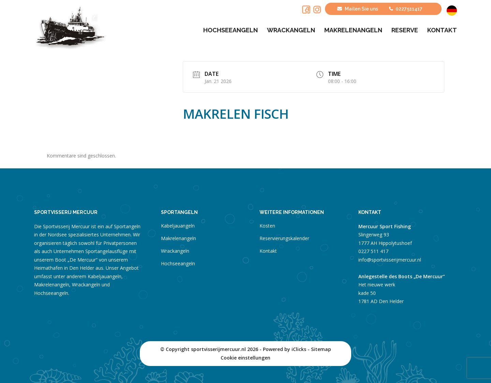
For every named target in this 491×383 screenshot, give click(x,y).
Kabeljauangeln (178, 225)
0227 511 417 (373, 251)
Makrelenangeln (353, 30)
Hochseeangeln (230, 30)
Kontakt (442, 30)
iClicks (299, 349)
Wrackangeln (291, 30)
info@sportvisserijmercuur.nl (389, 259)
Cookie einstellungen (245, 357)
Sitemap (321, 349)
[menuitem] (451, 10)
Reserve (404, 30)
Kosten (267, 225)
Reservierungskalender (284, 238)
